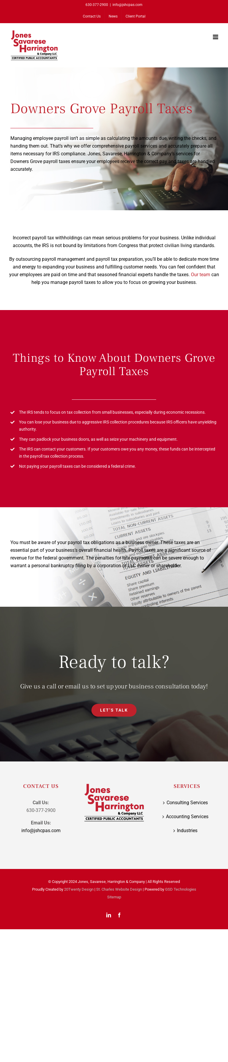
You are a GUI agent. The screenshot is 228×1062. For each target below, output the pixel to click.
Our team (200, 274)
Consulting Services (187, 802)
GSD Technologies (180, 889)
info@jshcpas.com (127, 5)
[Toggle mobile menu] (216, 37)
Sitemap (114, 897)
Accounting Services (187, 816)
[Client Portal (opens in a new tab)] (135, 16)
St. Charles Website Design (119, 889)
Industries (187, 830)
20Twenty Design (79, 889)
